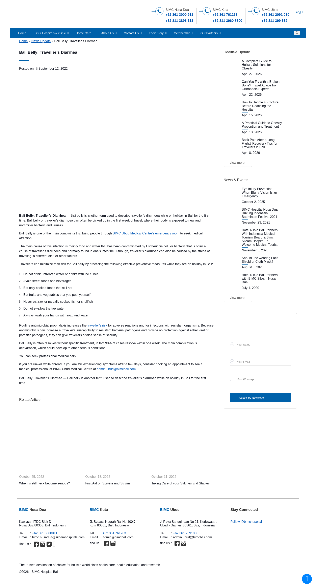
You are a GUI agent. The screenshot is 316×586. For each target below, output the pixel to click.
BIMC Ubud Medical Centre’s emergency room (146, 233)
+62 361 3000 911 (179, 15)
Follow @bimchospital (246, 521)
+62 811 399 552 (274, 21)
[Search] (297, 33)
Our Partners (209, 33)
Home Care (83, 33)
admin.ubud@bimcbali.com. (117, 369)
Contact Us (131, 33)
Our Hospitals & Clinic (51, 33)
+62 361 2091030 (185, 533)
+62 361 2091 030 (275, 15)
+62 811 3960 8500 (227, 21)
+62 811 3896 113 (179, 21)
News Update (41, 41)
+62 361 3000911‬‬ (44, 533)
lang (299, 12)
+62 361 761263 (225, 15)
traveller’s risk (96, 325)
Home (22, 33)
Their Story (156, 33)
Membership (182, 33)
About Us (107, 33)
